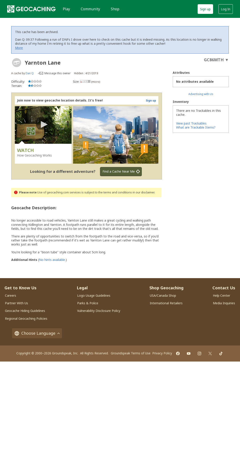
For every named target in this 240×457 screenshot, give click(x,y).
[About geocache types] (16, 62)
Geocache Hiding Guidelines (25, 311)
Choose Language (37, 333)
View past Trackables (191, 123)
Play (66, 8)
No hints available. (52, 260)
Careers (10, 295)
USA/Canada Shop (163, 295)
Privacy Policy (162, 353)
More (19, 48)
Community (90, 8)
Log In (225, 9)
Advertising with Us (200, 94)
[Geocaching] (31, 8)
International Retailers (166, 303)
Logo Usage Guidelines (93, 295)
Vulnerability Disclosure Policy (98, 311)
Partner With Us (16, 303)
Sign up (205, 9)
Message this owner (57, 73)
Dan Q (30, 73)
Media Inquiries (224, 303)
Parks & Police (87, 303)
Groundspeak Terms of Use (131, 353)
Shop (115, 8)
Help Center (221, 295)
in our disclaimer (143, 192)
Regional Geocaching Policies (26, 318)
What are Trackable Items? (196, 127)
